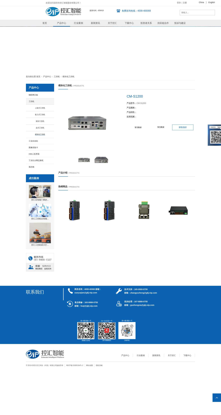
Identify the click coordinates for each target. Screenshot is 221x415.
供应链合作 (163, 23)
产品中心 (61, 23)
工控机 (57, 76)
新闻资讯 (95, 23)
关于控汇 (112, 23)
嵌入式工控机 (40, 115)
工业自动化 (33, 141)
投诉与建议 (180, 23)
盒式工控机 (40, 128)
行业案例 (78, 23)
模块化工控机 (68, 76)
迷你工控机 (40, 121)
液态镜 (31, 167)
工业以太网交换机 (36, 160)
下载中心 (129, 23)
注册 (185, 3)
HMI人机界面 (34, 154)
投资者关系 (146, 23)
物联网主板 (33, 95)
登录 (179, 3)
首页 (44, 23)
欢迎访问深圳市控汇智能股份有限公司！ (63, 3)
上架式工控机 (40, 108)
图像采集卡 (33, 147)
